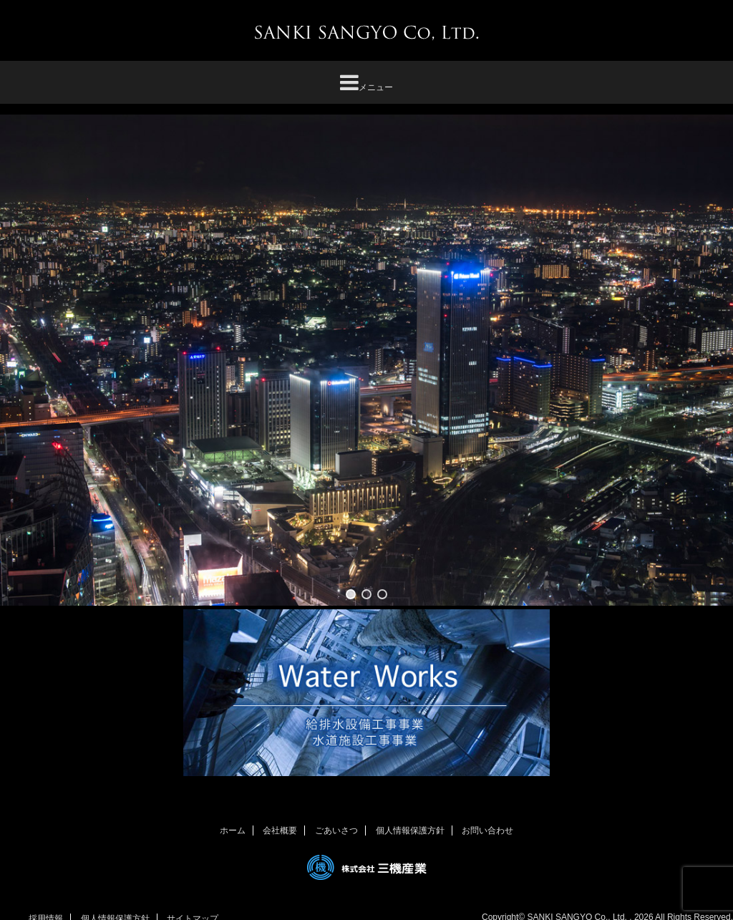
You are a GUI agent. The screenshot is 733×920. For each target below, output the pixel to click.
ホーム (233, 830)
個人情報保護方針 (410, 830)
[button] (351, 594)
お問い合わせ (487, 830)
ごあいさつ (336, 830)
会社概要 (280, 830)
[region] (366, 360)
